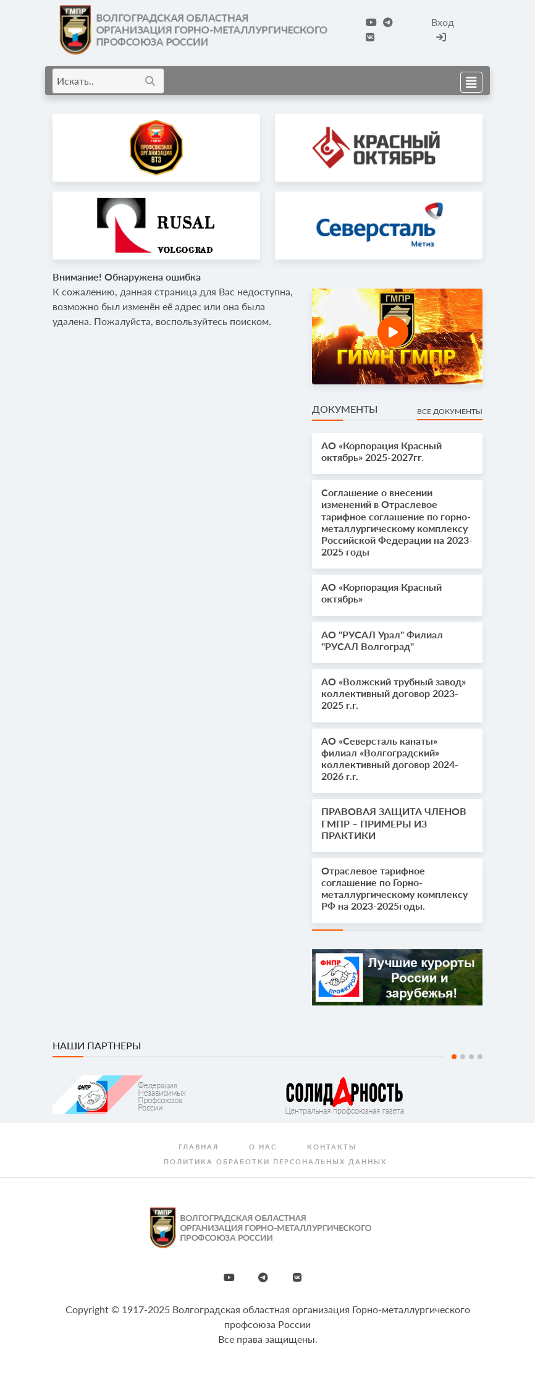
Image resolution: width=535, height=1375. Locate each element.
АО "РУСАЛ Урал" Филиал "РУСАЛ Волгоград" (382, 640)
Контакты (331, 1147)
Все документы (449, 411)
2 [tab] (462, 1056)
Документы (344, 409)
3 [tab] (471, 1056)
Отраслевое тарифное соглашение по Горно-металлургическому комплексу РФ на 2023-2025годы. (394, 888)
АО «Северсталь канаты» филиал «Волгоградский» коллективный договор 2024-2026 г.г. (389, 758)
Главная (199, 1147)
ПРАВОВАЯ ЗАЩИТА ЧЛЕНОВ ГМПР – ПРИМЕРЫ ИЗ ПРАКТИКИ (393, 822)
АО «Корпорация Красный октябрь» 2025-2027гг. (381, 451)
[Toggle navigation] (467, 80)
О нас (263, 1147)
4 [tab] (480, 1056)
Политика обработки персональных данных (275, 1161)
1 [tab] (454, 1056)
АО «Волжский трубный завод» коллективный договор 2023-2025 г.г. (393, 693)
